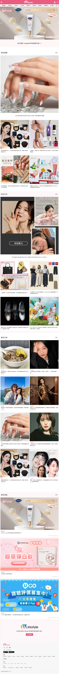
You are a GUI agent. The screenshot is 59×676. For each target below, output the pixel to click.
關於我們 (4, 667)
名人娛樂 (22, 5)
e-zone (25, 663)
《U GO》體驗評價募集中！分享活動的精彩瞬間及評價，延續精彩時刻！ (16, 614)
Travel (12, 663)
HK (8, 663)
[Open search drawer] (58, 2)
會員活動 (49, 656)
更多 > (56, 52)
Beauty (18, 663)
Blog (21, 663)
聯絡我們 (30, 667)
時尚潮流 (9, 5)
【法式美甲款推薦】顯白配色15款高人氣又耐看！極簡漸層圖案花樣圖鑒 (29, 115)
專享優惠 (53, 656)
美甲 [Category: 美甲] (2, 442)
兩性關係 (39, 5)
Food (15, 663)
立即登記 (29, 634)
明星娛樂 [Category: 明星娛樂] (2, 406)
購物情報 (46, 5)
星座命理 (34, 5)
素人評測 (35, 656)
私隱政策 (25, 667)
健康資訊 (28, 5)
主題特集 (44, 656)
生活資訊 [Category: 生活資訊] (31, 478)
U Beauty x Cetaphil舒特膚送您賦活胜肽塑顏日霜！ (11, 532)
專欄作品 (40, 656)
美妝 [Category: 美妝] (2, 478)
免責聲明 (17, 667)
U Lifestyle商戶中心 (11, 667)
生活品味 (16, 5)
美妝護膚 (3, 5)
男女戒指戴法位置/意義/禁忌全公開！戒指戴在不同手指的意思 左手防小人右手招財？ (29, 257)
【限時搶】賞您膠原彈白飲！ (7, 573)
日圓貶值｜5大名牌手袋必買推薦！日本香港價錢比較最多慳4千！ (14, 292)
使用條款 (21, 667)
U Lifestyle (5, 663)
